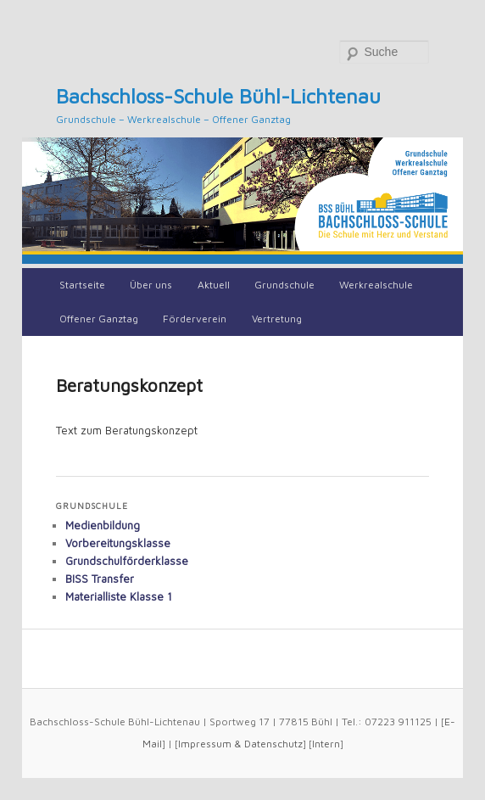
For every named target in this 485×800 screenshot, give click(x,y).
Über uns (151, 284)
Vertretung (277, 318)
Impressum (204, 743)
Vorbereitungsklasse (117, 543)
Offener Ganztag (98, 318)
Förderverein (194, 318)
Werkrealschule (376, 284)
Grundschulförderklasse (126, 561)
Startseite (82, 284)
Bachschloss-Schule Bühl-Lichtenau (218, 96)
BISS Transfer (99, 578)
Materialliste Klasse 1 (118, 596)
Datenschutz (273, 743)
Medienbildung (102, 525)
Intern (326, 743)
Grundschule (284, 284)
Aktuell (214, 284)
